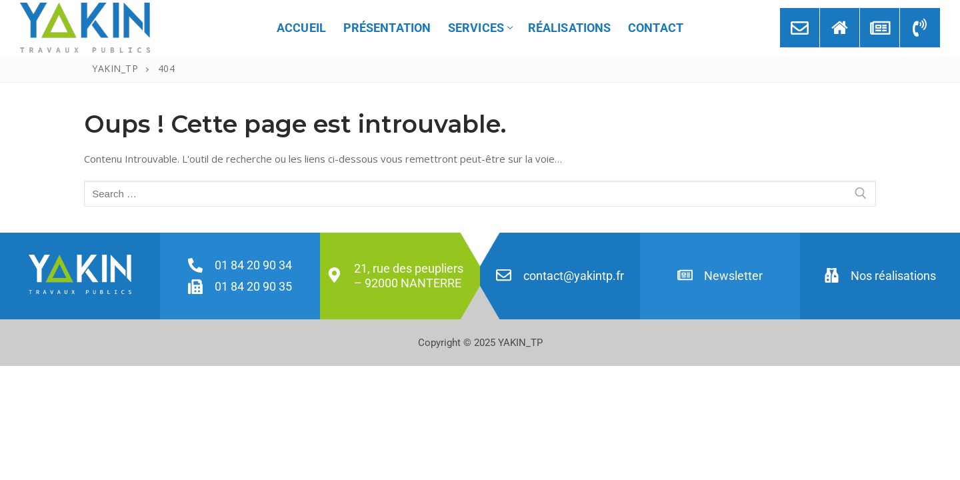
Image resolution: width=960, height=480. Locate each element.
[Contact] (799, 27)
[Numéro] (919, 27)
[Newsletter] (879, 27)
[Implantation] (839, 27)
